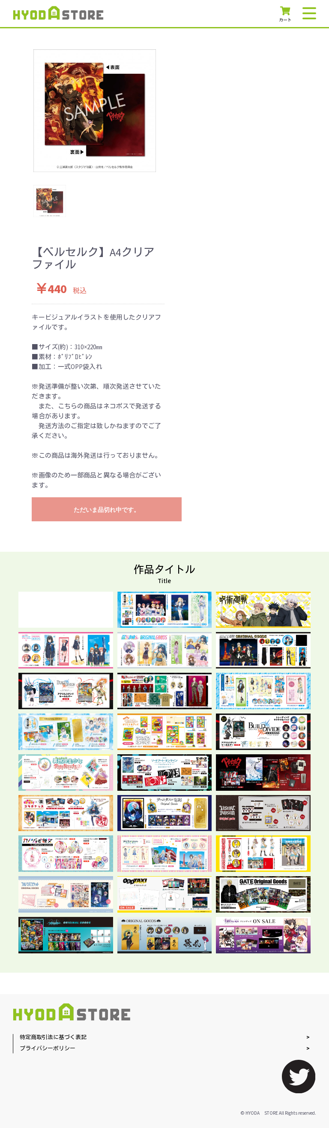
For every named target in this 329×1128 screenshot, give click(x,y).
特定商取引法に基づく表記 (53, 1037)
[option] (94, 110)
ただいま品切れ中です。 (107, 509)
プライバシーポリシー (47, 1048)
